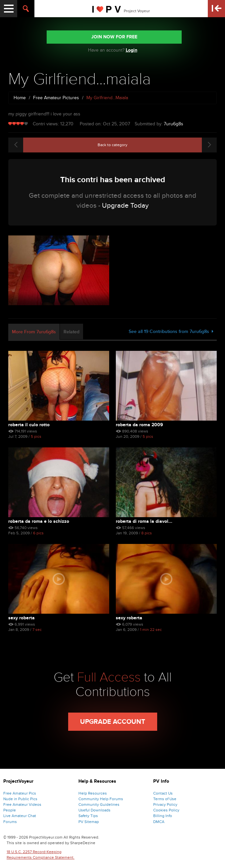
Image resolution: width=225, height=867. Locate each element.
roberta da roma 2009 (139, 424)
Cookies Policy (166, 810)
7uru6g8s (173, 124)
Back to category (112, 145)
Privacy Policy (165, 804)
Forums (10, 821)
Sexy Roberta (21, 617)
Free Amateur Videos (22, 804)
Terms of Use (164, 799)
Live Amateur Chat (19, 815)
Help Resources (92, 793)
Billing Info (162, 815)
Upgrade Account (112, 722)
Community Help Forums (100, 799)
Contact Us (163, 793)
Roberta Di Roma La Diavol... (144, 521)
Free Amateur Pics (19, 793)
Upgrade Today (125, 205)
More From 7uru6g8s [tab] (34, 332)
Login (131, 50)
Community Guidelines (98, 804)
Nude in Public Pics (20, 799)
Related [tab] (71, 332)
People (9, 810)
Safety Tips (88, 815)
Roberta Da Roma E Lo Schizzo (38, 521)
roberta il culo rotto (29, 424)
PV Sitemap (88, 821)
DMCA (158, 821)
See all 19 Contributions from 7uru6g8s (171, 331)
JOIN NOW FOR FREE (114, 37)
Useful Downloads (94, 810)
